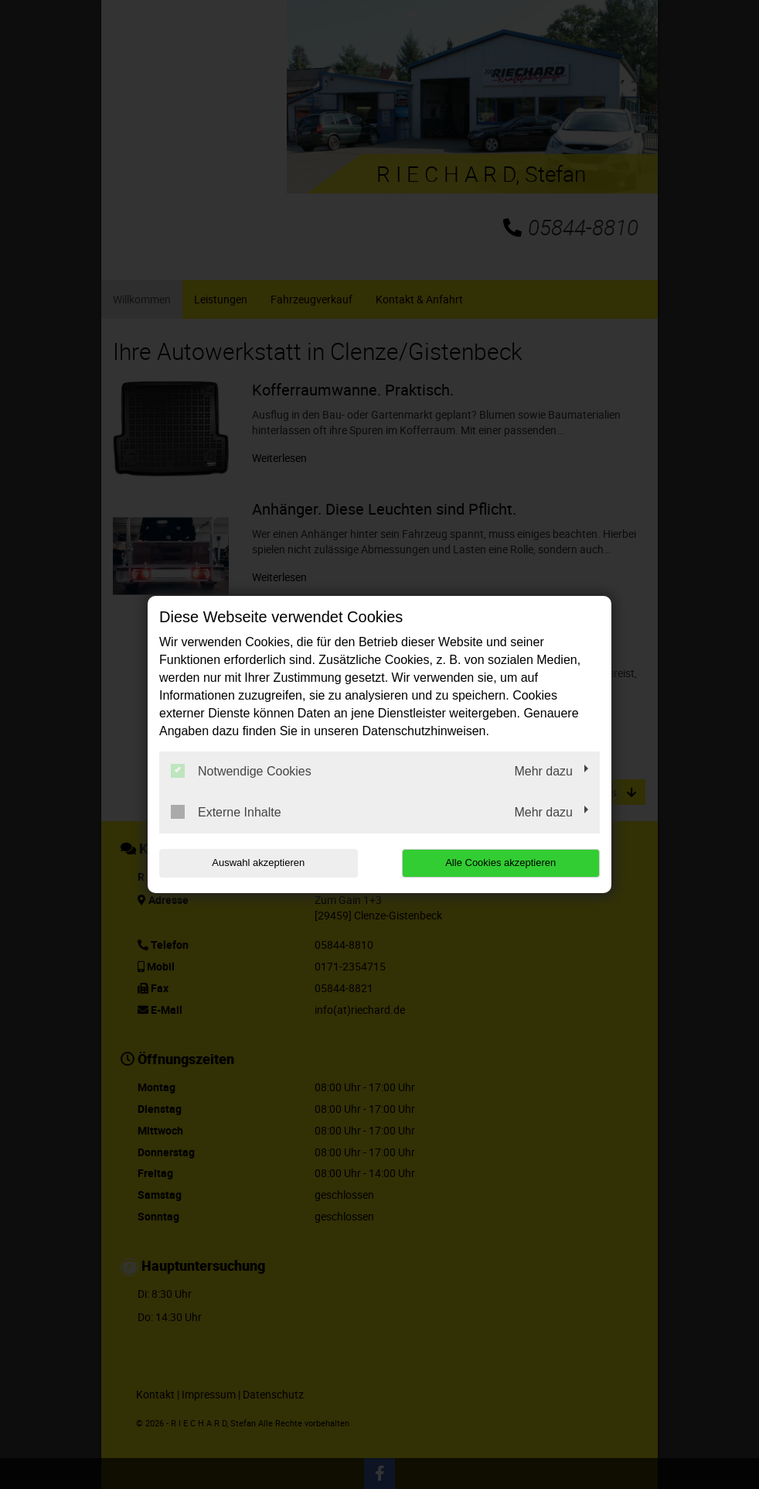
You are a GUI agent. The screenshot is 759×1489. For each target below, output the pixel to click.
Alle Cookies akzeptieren (500, 862)
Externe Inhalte (226, 812)
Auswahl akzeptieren (258, 862)
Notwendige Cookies (241, 771)
